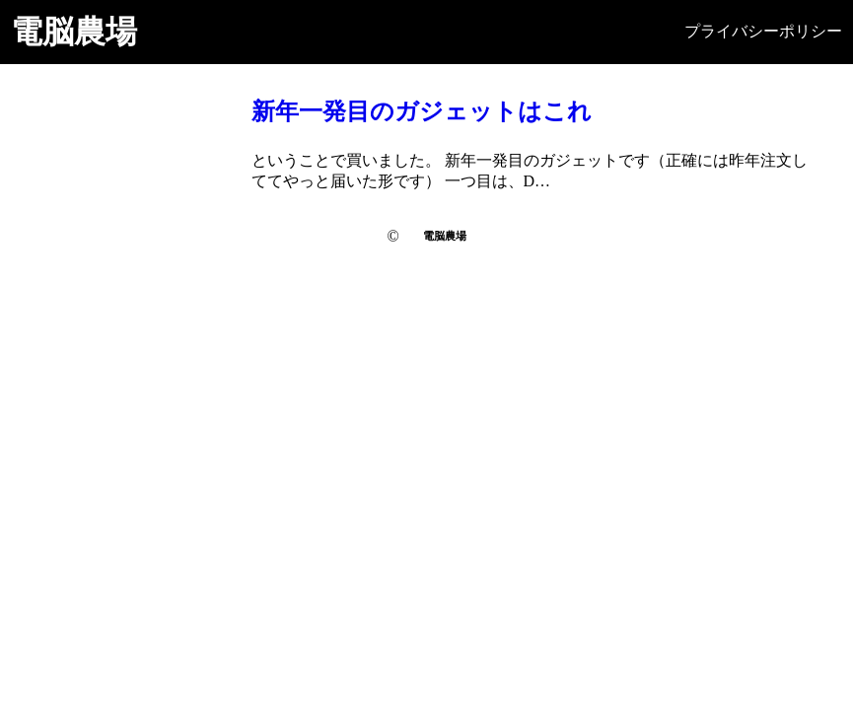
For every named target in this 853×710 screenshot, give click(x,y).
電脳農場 (74, 31)
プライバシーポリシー (763, 31)
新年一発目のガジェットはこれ (421, 111)
